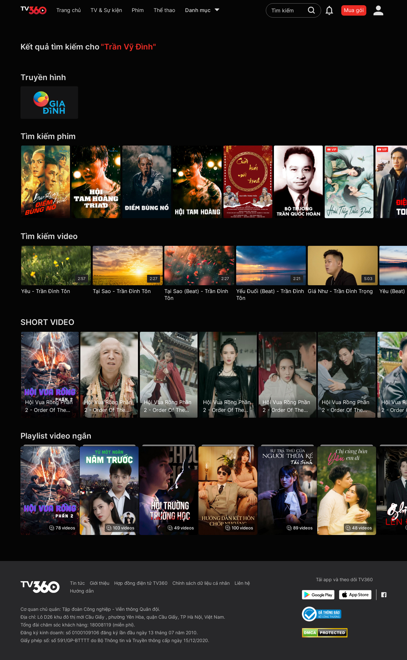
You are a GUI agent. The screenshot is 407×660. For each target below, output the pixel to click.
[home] (33, 10)
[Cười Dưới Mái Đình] (256, 182)
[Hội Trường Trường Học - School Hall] (172, 489)
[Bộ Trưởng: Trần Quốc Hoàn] (309, 182)
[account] (378, 10)
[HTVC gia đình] (49, 102)
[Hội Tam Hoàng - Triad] (203, 182)
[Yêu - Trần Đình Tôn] (56, 271)
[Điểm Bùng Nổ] (45, 182)
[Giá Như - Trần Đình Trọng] (351, 271)
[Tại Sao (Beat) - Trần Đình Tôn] (203, 275)
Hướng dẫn (82, 591)
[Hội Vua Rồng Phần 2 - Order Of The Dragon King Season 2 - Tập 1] (50, 374)
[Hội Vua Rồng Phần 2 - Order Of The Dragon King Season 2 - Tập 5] (234, 374)
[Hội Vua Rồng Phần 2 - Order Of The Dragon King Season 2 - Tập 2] (111, 374)
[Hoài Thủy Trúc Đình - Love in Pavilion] (361, 182)
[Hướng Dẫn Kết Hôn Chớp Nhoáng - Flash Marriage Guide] (234, 489)
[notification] (329, 10)
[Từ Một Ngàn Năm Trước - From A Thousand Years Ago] (111, 489)
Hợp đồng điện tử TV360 (141, 583)
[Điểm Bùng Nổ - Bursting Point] (151, 182)
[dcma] (324, 635)
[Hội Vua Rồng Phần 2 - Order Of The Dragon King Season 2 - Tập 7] (357, 374)
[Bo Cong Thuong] (321, 614)
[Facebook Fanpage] (384, 594)
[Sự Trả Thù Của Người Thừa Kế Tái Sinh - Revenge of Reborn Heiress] (295, 489)
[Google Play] (318, 594)
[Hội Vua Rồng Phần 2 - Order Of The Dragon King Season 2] (49, 489)
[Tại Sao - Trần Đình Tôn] (130, 271)
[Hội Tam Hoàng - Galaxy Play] (98, 182)
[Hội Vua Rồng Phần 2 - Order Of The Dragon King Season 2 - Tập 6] (296, 374)
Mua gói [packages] (354, 10)
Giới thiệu (99, 583)
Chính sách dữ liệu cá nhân (201, 583)
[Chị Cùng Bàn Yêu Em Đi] (357, 489)
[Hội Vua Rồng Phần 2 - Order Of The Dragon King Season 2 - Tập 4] (173, 374)
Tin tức (77, 583)
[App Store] (355, 594)
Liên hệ (242, 583)
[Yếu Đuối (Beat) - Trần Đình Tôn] (277, 275)
